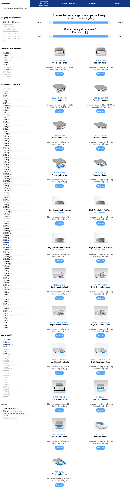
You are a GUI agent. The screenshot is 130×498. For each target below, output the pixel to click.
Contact (116, 4)
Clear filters (92, 4)
